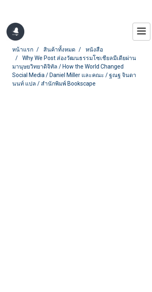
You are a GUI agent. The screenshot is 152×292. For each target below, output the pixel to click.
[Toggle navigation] (141, 32)
